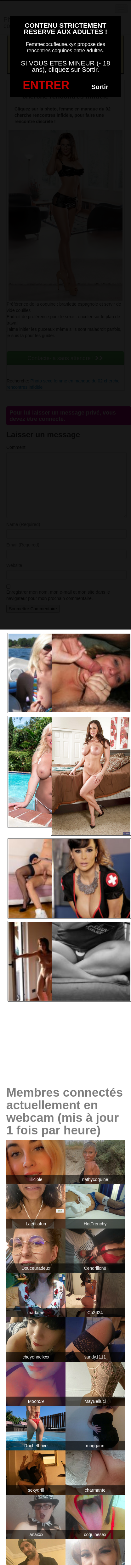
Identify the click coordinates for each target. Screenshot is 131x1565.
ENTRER (46, 85)
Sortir (99, 86)
